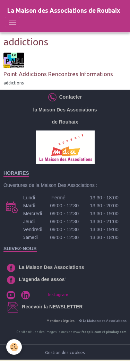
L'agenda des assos (42, 279)
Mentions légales (60, 321)
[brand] (64, 11)
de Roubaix (65, 122)
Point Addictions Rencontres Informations (58, 74)
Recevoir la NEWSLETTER (52, 306)
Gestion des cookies (65, 352)
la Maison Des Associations (65, 109)
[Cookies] (14, 347)
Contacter (69, 97)
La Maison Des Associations (51, 267)
